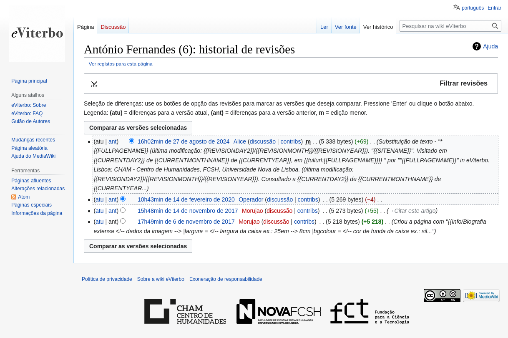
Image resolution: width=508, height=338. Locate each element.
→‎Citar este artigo (412, 210)
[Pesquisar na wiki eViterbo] (450, 26)
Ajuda (490, 46)
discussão (263, 141)
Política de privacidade (107, 279)
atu (99, 199)
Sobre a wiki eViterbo (160, 279)
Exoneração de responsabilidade (225, 279)
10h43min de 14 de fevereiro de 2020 (186, 199)
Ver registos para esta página (121, 63)
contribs (290, 141)
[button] (291, 84)
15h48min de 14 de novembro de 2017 (188, 210)
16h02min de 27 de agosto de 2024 (183, 141)
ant (112, 141)
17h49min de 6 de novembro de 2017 (186, 221)
